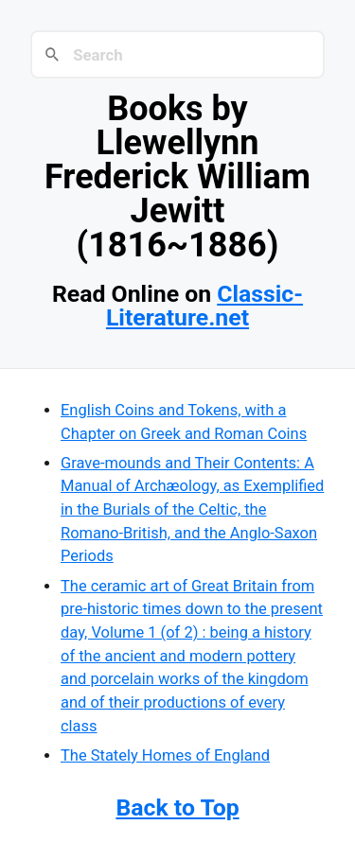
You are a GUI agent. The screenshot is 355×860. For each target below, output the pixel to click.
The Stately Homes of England (165, 755)
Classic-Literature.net (204, 305)
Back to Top (177, 807)
